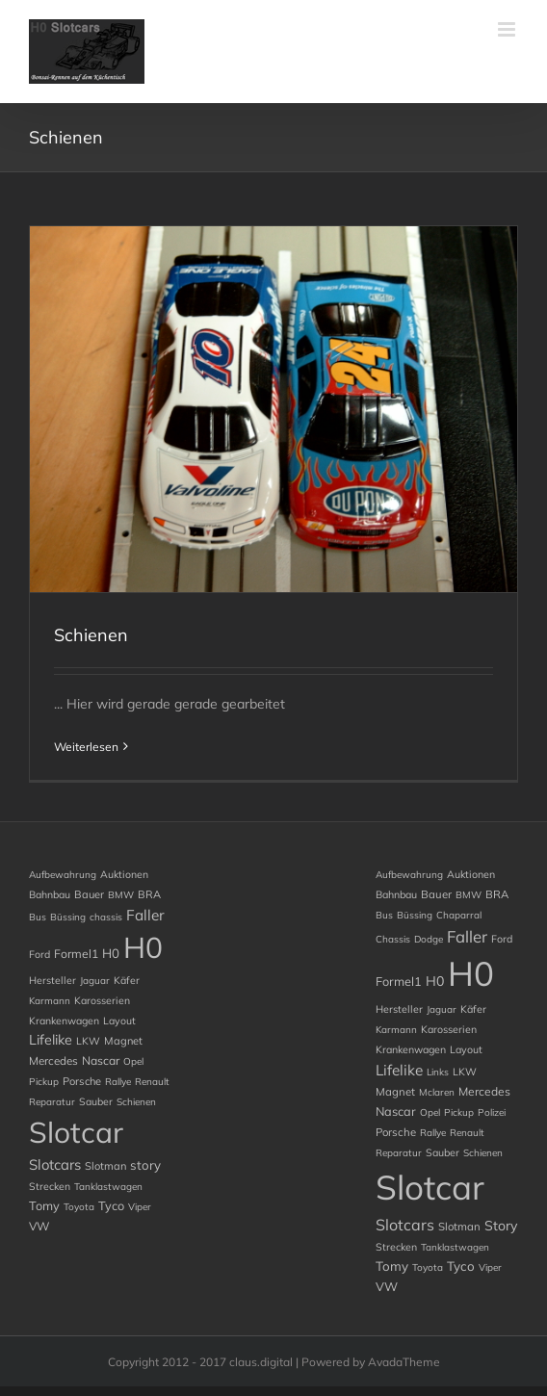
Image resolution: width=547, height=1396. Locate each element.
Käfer (127, 980)
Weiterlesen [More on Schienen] (86, 746)
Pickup (44, 1081)
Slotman (105, 1166)
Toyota (79, 1207)
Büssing (68, 917)
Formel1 (76, 953)
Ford (39, 954)
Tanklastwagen (108, 1186)
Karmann (49, 1001)
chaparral (459, 915)
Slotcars (55, 1164)
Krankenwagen (64, 1020)
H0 (110, 953)
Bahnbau (49, 894)
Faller (145, 915)
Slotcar (76, 1132)
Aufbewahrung (62, 874)
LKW (88, 1040)
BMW (121, 895)
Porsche (82, 1081)
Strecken (49, 1186)
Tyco (111, 1205)
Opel (133, 1061)
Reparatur (52, 1102)
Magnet (123, 1040)
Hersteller (52, 980)
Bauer (89, 894)
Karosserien (102, 1000)
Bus (37, 917)
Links (438, 1072)
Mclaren (437, 1092)
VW (39, 1226)
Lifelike (50, 1039)
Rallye (118, 1081)
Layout (119, 1020)
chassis (106, 917)
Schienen (91, 635)
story (145, 1165)
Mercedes (53, 1060)
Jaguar (95, 980)
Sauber (96, 1101)
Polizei (492, 1112)
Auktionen (124, 874)
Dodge (428, 939)
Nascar (100, 1060)
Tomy (44, 1205)
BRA (149, 894)
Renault (152, 1081)
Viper (139, 1207)
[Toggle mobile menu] (508, 29)
